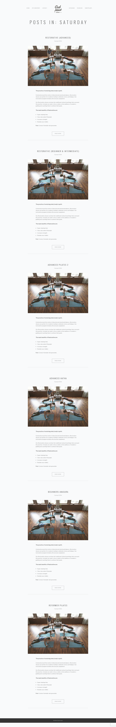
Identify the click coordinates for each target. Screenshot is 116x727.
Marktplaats (88, 6)
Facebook (80, 6)
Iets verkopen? (36, 6)
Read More (58, 133)
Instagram (72, 6)
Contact (44, 6)
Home (27, 6)
